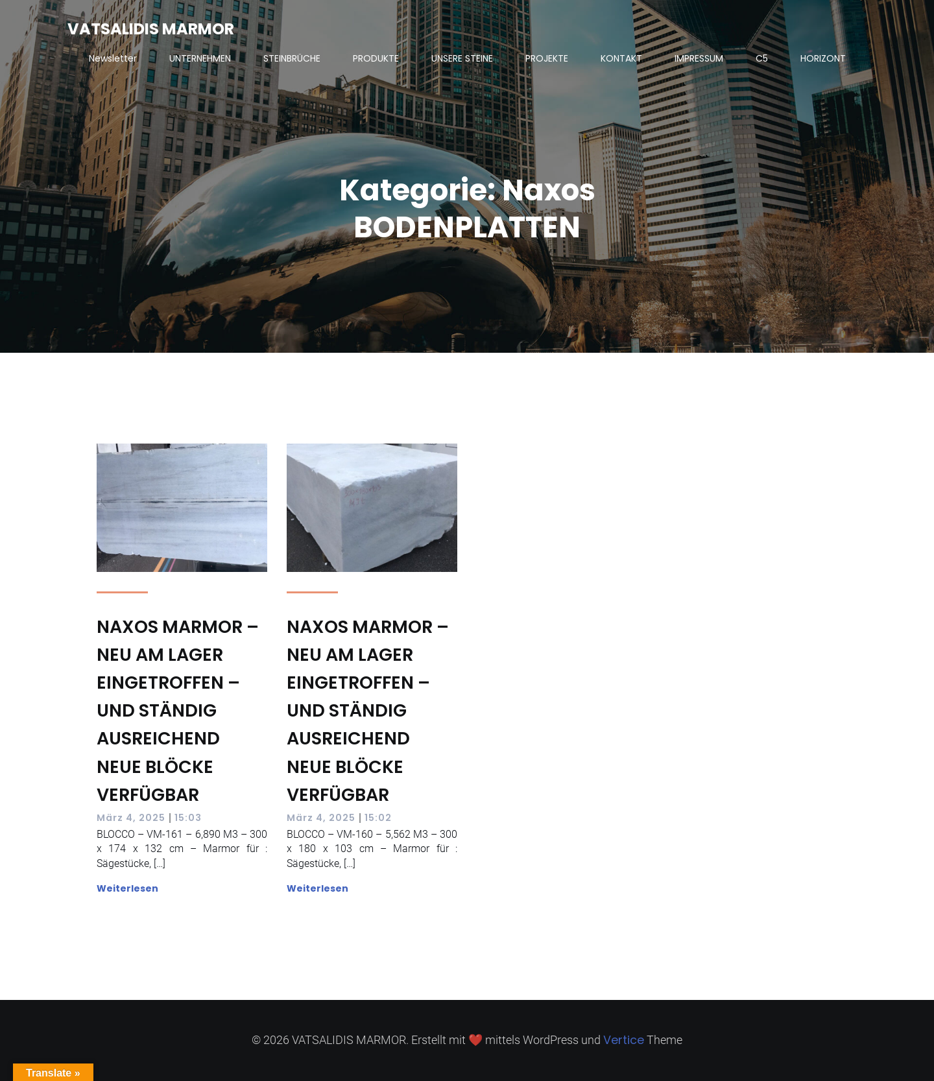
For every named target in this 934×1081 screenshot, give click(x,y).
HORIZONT (823, 58)
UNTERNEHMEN (200, 58)
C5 (762, 58)
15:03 (188, 817)
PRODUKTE (376, 58)
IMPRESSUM (699, 58)
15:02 (378, 817)
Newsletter (113, 58)
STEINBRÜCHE (291, 58)
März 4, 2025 (131, 817)
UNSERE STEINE (462, 58)
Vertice (623, 1040)
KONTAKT (621, 58)
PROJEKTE (546, 58)
